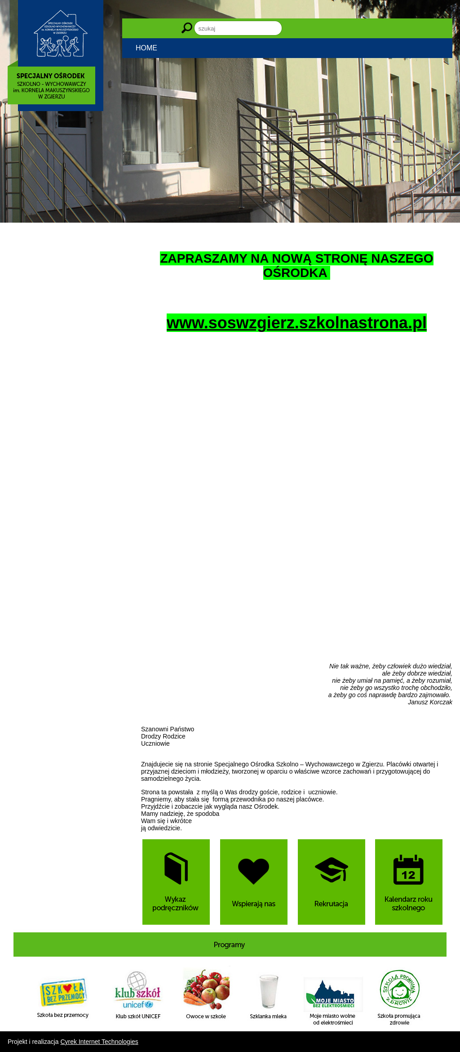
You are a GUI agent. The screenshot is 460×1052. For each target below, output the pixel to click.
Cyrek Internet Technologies (99, 1041)
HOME (146, 48)
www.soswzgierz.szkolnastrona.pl (297, 322)
